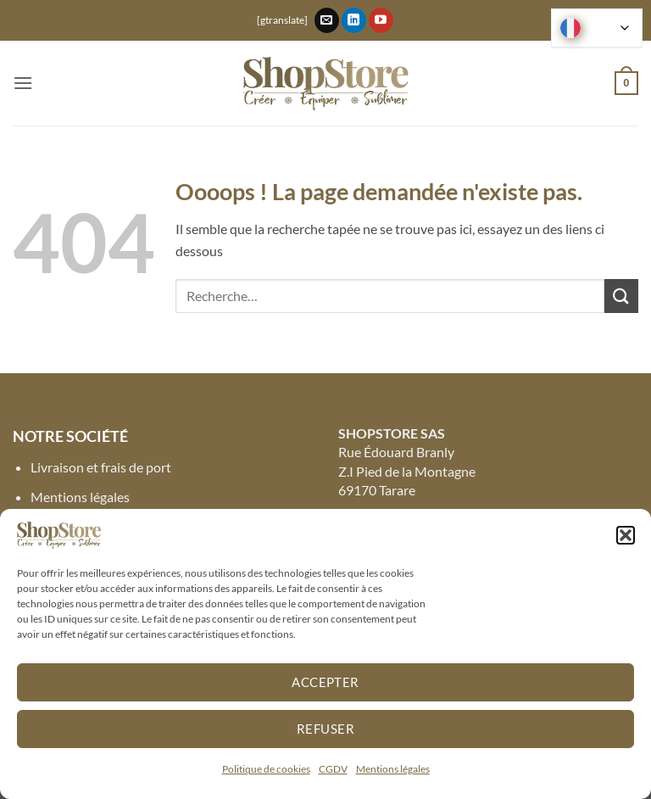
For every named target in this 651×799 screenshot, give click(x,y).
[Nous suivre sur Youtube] (381, 20)
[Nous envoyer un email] (326, 20)
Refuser (325, 728)
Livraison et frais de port (101, 467)
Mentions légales (393, 769)
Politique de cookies (266, 769)
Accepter (325, 682)
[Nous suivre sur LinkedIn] (354, 20)
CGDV (333, 769)
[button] (625, 535)
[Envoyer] (621, 295)
